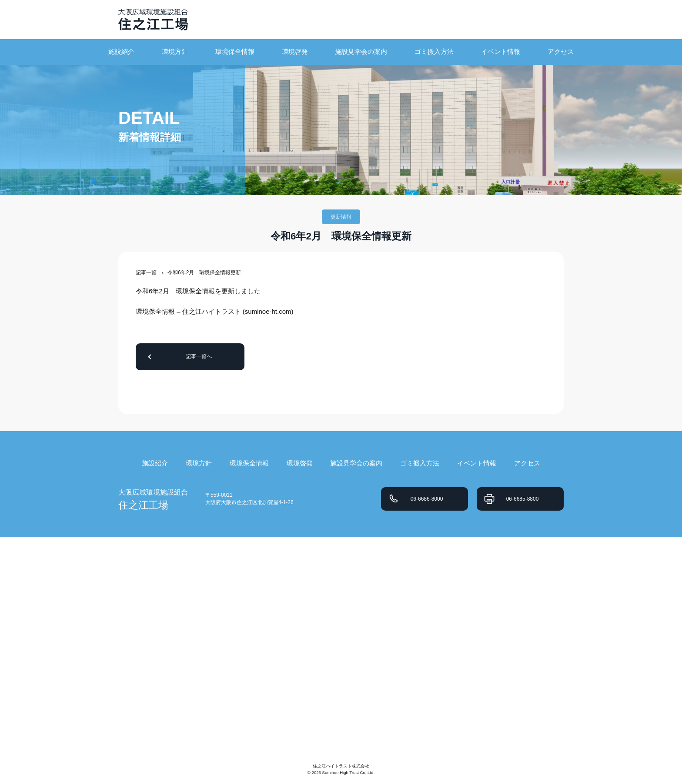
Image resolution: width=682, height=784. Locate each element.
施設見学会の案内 (361, 51)
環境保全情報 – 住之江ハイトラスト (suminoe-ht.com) (215, 311)
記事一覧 (146, 272)
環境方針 (175, 51)
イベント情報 (500, 51)
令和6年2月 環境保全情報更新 (204, 272)
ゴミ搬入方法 (434, 51)
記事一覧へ (199, 356)
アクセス (561, 51)
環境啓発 (295, 51)
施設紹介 (121, 51)
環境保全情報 (234, 51)
